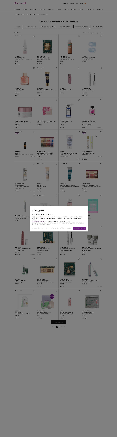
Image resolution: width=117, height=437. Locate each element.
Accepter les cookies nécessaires (61, 228)
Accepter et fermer (79, 228)
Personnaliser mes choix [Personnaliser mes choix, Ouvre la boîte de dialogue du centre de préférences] (40, 228)
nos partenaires (40, 216)
